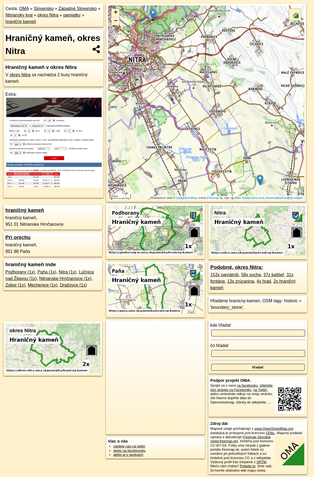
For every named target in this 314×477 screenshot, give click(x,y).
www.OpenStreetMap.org (273, 429)
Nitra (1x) (68, 272)
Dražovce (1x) (73, 285)
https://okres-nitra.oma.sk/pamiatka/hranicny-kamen (269, 197)
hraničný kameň (20, 21)
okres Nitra (47, 15)
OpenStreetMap (186, 197)
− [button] (115, 21)
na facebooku (247, 385)
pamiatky (71, 15)
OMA (24, 8)
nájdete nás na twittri (129, 446)
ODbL (270, 433)
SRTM (261, 462)
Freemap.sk (214, 197)
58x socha (251, 274)
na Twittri (260, 390)
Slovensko (44, 8)
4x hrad (264, 281)
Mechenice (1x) (42, 285)
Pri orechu (18, 237)
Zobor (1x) (15, 285)
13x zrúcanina (240, 281)
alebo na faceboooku (129, 451)
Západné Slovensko (78, 8)
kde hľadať (220, 325)
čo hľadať (219, 345)
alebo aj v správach (128, 455)
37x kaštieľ (273, 274)
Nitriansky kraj (19, 15)
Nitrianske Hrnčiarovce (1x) (65, 278)
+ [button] (115, 13)
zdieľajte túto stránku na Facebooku (241, 387)
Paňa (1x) (46, 272)
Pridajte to (247, 466)
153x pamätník (224, 274)
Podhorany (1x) (20, 272)
